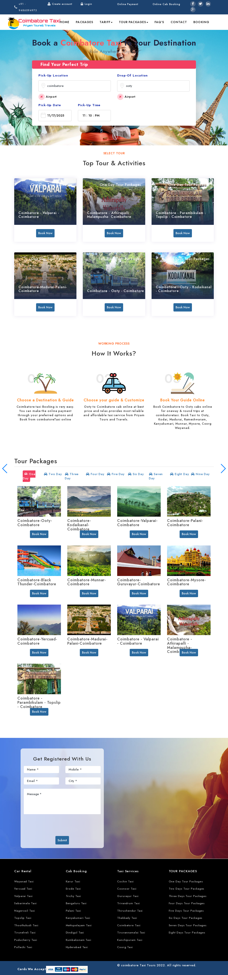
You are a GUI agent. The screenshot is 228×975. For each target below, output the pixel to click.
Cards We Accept (31, 969)
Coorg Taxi (125, 947)
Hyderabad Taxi (77, 947)
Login (88, 4)
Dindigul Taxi (75, 932)
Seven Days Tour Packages (188, 925)
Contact (179, 22)
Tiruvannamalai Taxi (131, 932)
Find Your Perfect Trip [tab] (64, 64)
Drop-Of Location (132, 75)
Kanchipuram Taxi (129, 940)
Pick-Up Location (53, 75)
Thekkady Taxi (127, 918)
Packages (84, 22)
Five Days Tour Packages (186, 911)
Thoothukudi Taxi (26, 925)
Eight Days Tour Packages (187, 932)
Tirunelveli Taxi (24, 932)
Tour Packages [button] (133, 22)
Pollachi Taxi (23, 947)
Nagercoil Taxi (24, 911)
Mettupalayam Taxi (79, 925)
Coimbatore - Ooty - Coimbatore (115, 290)
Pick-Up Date (49, 105)
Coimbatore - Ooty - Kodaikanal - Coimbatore (184, 289)
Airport (47, 97)
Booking (201, 22)
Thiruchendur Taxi (130, 911)
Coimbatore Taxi (129, 925)
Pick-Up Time (89, 105)
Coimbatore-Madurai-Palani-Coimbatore (42, 289)
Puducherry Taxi (25, 940)
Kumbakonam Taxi (78, 940)
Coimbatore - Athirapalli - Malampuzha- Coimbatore (109, 214)
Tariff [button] (106, 22)
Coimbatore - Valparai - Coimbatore (38, 214)
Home (64, 22)
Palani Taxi (73, 911)
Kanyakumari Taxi (78, 918)
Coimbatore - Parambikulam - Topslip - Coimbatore (181, 214)
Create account (62, 4)
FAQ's (159, 22)
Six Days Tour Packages (186, 918)
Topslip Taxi (22, 918)
